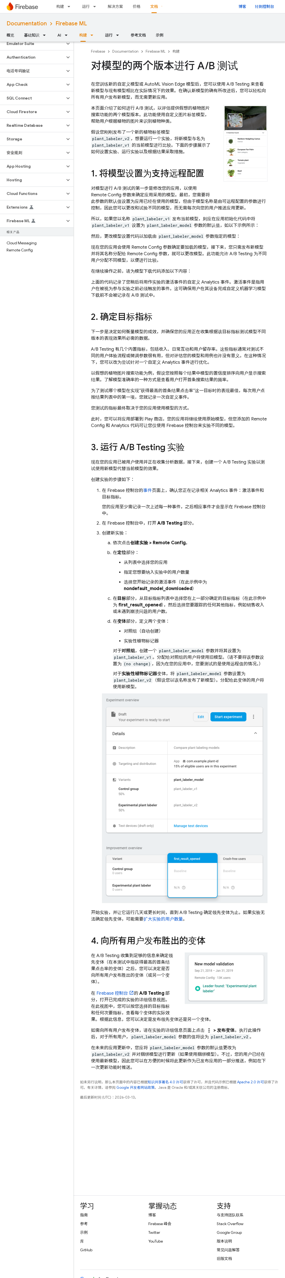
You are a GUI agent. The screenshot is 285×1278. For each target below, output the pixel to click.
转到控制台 (264, 6)
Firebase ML (71, 23)
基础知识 (31, 35)
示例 (159, 35)
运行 (86, 6)
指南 (84, 1215)
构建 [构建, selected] (83, 35)
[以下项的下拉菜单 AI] (67, 35)
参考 (84, 1223)
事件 (147, 490)
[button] (32, 43)
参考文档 (138, 35)
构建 (60, 6)
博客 (242, 6)
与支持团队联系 (230, 1215)
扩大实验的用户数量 (163, 919)
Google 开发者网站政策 (135, 1087)
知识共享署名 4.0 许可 (165, 1082)
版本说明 (224, 1241)
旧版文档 (224, 1258)
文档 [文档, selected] (154, 6)
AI (59, 35)
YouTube (155, 1241)
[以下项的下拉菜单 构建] (70, 6)
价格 (136, 6)
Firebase (98, 51)
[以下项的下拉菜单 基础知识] (45, 35)
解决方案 (115, 6)
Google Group (229, 1232)
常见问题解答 (228, 1249)
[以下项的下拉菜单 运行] (96, 6)
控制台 (112, 993)
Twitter (154, 1232)
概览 (10, 35)
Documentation (27, 23)
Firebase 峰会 (159, 1223)
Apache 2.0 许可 (250, 1082)
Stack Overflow (230, 1223)
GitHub (86, 1249)
